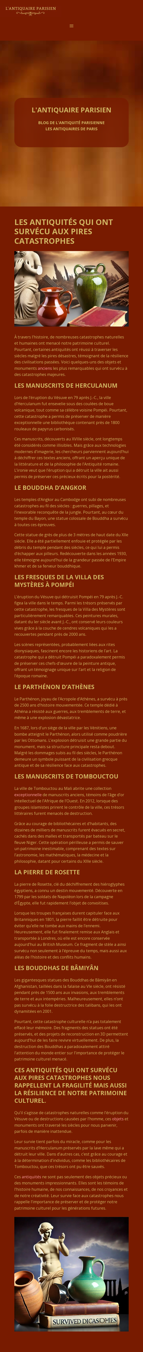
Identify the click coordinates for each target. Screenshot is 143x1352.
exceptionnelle (28, 794)
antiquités (31, 1176)
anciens (45, 368)
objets (118, 1118)
